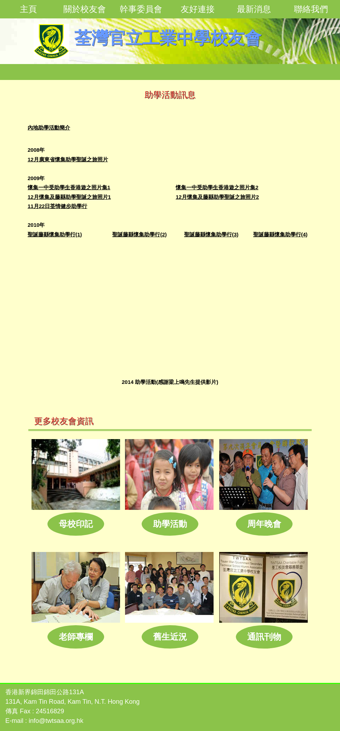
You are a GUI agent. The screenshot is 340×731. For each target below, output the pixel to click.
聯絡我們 (311, 9)
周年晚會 (264, 524)
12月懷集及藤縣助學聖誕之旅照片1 (69, 197)
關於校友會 (84, 9)
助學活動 (170, 524)
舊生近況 (170, 636)
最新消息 (254, 9)
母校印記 (76, 524)
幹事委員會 (141, 9)
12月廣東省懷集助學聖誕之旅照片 (68, 159)
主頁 (28, 9)
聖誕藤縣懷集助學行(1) (55, 234)
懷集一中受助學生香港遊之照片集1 (69, 187)
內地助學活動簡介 (49, 128)
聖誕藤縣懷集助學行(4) (280, 234)
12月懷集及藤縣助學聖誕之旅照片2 (217, 197)
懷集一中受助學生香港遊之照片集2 (217, 187)
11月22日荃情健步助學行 (57, 206)
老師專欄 (76, 636)
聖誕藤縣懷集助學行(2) (139, 234)
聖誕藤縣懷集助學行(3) (211, 234)
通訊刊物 (264, 636)
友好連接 (198, 9)
